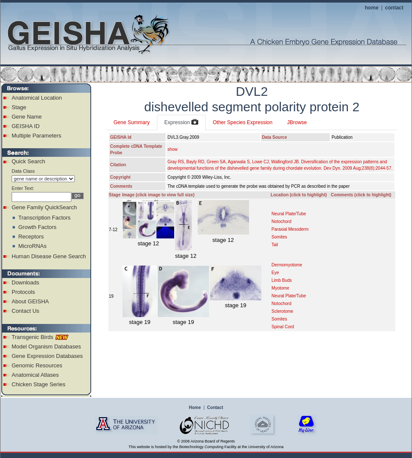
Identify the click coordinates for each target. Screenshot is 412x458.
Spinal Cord (282, 326)
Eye (275, 272)
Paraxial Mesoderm (289, 229)
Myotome (280, 288)
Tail (274, 244)
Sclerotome (282, 311)
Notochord (281, 221)
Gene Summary (132, 122)
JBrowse (297, 122)
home (371, 8)
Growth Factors (37, 227)
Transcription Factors (44, 217)
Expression (181, 122)
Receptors (30, 236)
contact (394, 8)
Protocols (23, 292)
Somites (279, 237)
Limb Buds (281, 280)
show (172, 149)
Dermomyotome (286, 265)
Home (195, 407)
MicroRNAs (32, 246)
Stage (19, 107)
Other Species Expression (243, 122)
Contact (215, 407)
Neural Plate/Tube (288, 213)
